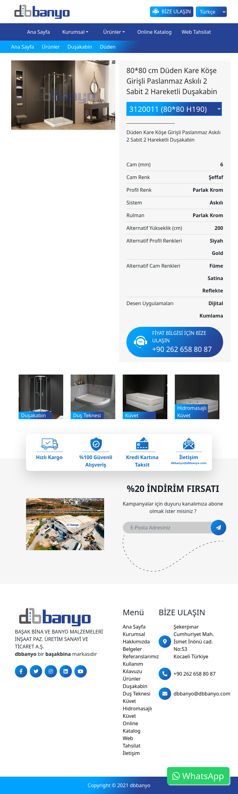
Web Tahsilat (196, 32)
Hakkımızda (136, 641)
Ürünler (112, 32)
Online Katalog (154, 32)
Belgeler (132, 649)
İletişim (131, 753)
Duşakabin (135, 686)
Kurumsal (73, 32)
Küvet (129, 701)
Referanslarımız (141, 656)
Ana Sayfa (38, 32)
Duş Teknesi (136, 693)
